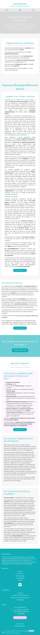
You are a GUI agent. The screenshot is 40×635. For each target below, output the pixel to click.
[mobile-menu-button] (33, 9)
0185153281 (21, 613)
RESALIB (17, 633)
